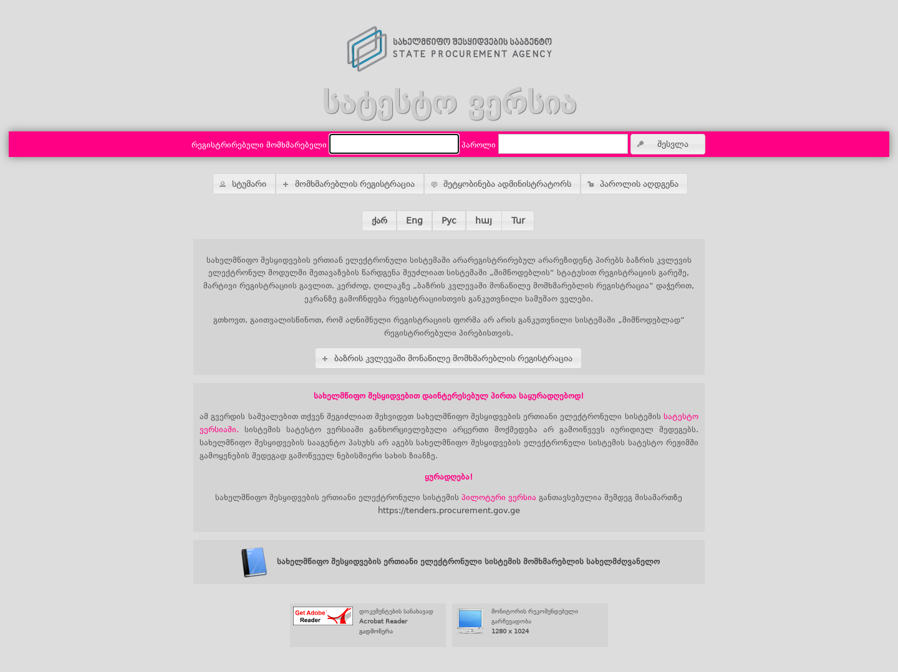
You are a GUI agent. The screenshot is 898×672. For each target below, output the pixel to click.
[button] (667, 144)
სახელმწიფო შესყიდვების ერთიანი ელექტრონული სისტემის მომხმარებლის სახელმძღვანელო (449, 561)
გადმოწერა (376, 631)
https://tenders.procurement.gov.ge (449, 510)
